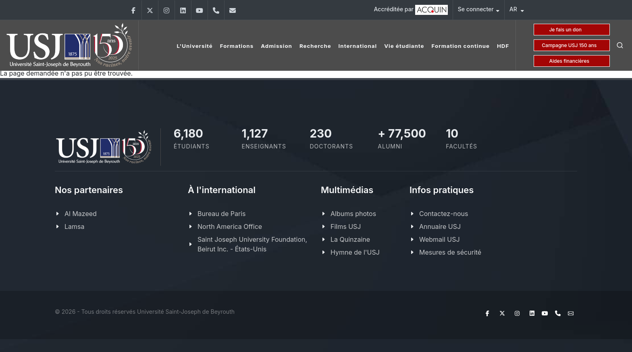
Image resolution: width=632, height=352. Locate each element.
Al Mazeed (80, 214)
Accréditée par (411, 10)
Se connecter (478, 10)
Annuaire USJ (440, 226)
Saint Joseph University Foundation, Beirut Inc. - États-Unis (252, 244)
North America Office (230, 226)
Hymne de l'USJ (355, 252)
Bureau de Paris (221, 214)
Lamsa (74, 226)
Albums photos (353, 214)
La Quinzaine (350, 239)
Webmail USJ (439, 239)
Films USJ (346, 226)
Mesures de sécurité (450, 252)
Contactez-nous (443, 214)
